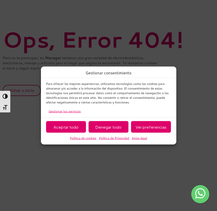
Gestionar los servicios (65, 111)
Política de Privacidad (114, 138)
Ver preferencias (151, 126)
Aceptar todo (66, 126)
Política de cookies (83, 138)
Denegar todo (108, 126)
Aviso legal (139, 138)
